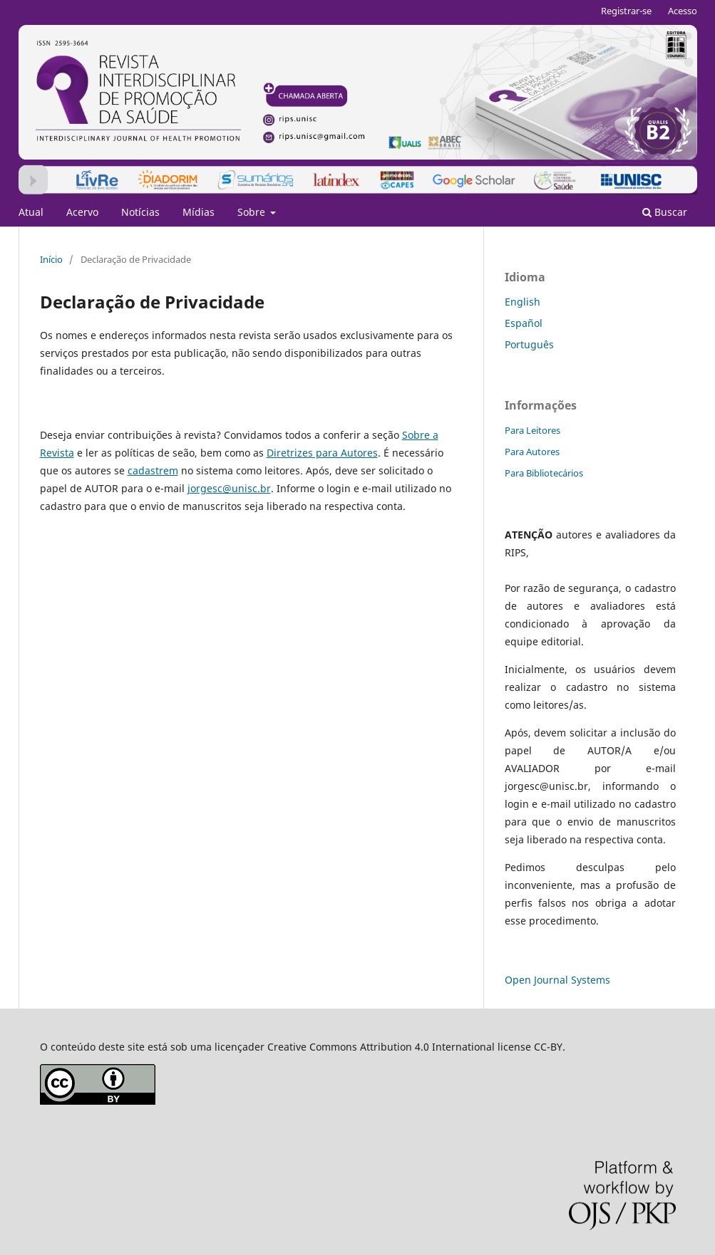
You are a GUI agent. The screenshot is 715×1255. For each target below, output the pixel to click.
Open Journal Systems (557, 979)
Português (529, 344)
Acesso (682, 10)
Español (523, 323)
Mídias (198, 212)
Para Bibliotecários (544, 473)
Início (51, 259)
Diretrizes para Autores (322, 452)
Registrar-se (626, 10)
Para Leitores (532, 430)
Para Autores (532, 451)
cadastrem (153, 470)
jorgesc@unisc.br (229, 488)
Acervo (82, 212)
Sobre (252, 212)
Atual (31, 212)
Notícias (140, 212)
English (522, 301)
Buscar (664, 212)
